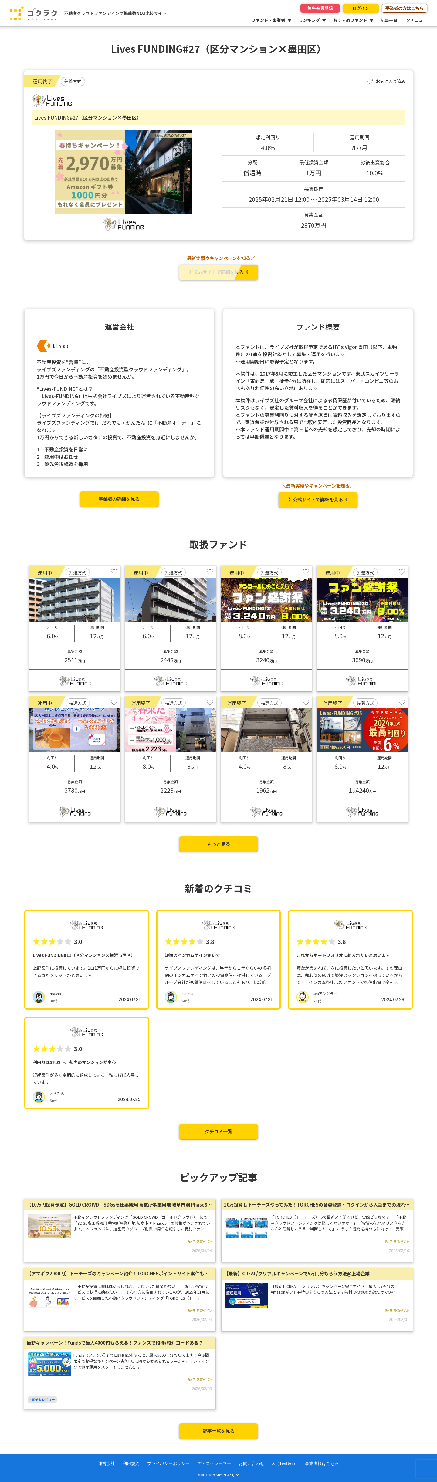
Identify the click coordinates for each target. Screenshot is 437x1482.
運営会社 (106, 1463)
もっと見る (218, 844)
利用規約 (131, 1463)
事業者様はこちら (322, 1463)
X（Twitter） (284, 1463)
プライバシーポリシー (168, 1463)
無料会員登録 (316, 8)
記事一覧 (389, 20)
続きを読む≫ (200, 1241)
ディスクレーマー (214, 1463)
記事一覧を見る (219, 1431)
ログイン (359, 8)
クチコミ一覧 (218, 1131)
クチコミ (414, 20)
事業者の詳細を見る (119, 499)
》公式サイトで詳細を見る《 (218, 272)
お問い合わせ (251, 1463)
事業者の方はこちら (404, 8)
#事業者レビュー (42, 1399)
